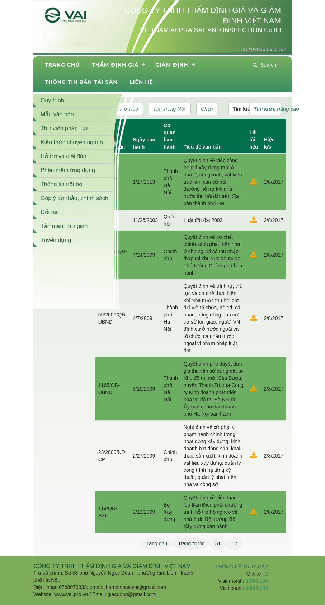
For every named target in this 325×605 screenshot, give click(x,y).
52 (234, 543)
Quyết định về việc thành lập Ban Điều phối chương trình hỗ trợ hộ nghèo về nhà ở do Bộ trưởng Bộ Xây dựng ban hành (213, 512)
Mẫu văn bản (57, 114)
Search (264, 65)
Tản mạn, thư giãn (64, 226)
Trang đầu (156, 543)
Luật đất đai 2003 (203, 220)
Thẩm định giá (115, 65)
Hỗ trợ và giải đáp (63, 156)
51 (218, 543)
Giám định (171, 65)
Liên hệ (141, 82)
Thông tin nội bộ (62, 184)
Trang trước (191, 543)
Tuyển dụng (56, 240)
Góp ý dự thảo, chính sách (74, 198)
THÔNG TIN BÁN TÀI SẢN (81, 82)
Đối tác (50, 212)
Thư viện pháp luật (65, 128)
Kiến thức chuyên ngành (72, 142)
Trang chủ (62, 65)
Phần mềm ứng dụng (68, 170)
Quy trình (52, 100)
